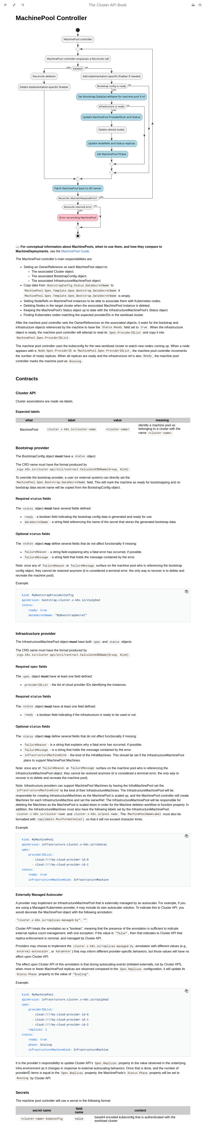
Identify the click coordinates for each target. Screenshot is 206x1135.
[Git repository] (200, 5)
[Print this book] (193, 5)
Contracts (27, 377)
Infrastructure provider (36, 630)
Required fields (33, 496)
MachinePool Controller (51, 17)
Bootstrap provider (32, 446)
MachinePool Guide (75, 251)
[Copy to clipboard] (186, 588)
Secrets (22, 1084)
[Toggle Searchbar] (22, 5)
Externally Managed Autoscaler (39, 888)
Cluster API (26, 391)
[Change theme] (14, 5)
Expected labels (28, 410)
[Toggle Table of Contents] (5, 5)
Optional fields (33, 531)
